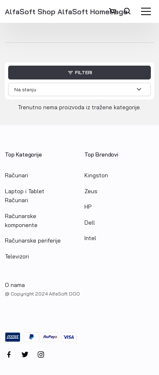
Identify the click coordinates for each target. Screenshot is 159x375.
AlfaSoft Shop (31, 11)
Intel (90, 238)
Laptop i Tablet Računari (24, 196)
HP (87, 206)
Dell (89, 222)
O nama (15, 285)
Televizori (17, 256)
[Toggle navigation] (146, 11)
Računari (16, 175)
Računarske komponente (21, 220)
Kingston (96, 175)
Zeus (90, 191)
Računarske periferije (33, 240)
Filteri (79, 73)
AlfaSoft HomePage (92, 11)
